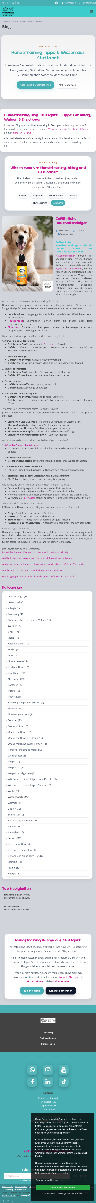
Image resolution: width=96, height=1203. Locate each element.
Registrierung (87, 2)
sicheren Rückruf (22, 132)
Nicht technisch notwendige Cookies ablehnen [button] (62, 1193)
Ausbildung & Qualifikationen (35, 84)
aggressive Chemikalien (69, 268)
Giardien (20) (15, 625)
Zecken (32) (14, 808)
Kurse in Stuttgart (69, 977)
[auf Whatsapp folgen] (18, 2)
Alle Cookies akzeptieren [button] (63, 1187)
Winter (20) (14, 791)
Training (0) (14, 867)
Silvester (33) (15, 708)
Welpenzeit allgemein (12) (22, 773)
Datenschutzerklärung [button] (47, 1180)
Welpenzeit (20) (16, 767)
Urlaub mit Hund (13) (19, 732)
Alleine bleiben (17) (18, 643)
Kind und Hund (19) (18, 667)
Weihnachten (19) (17, 755)
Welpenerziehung (57, 129)
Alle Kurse (58, 202)
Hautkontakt (15, 320)
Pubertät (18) (15, 696)
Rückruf (73, 195)
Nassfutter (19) (16, 679)
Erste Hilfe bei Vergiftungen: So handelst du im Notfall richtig (35, 552)
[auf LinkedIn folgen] (13, 2)
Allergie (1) (14, 608)
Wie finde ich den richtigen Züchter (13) (29, 785)
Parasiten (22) (15, 684)
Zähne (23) (14, 826)
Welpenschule (60, 981)
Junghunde (38, 195)
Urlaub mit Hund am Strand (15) (25, 738)
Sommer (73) (15, 720)
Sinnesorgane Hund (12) (21, 714)
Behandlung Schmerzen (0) (22, 820)
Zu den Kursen (32, 990)
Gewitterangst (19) (18, 596)
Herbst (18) (14, 649)
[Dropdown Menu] (91, 11)
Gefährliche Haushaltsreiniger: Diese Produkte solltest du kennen (37, 558)
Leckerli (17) (14, 838)
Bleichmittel (50, 344)
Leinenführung (56, 195)
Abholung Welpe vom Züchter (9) (26, 702)
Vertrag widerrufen (15, 1190)
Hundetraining (40, 202)
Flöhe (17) (13, 637)
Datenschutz (21, 1186)
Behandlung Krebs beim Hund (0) (26, 855)
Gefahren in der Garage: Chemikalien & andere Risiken (32, 570)
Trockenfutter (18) (18, 726)
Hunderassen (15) (18, 661)
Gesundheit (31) (16, 602)
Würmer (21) (15, 802)
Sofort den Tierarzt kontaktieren (21, 445)
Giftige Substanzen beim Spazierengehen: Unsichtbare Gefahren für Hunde (43, 564)
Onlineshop (48, 1033)
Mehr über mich (67, 84)
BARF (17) (13, 631)
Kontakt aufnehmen (60, 990)
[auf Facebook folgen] (8, 2)
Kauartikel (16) (16, 832)
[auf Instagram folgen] (2, 2)
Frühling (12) (15, 861)
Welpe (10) (14, 761)
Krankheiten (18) (17, 673)
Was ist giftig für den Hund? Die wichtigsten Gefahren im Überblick (38, 576)
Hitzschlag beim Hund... (17, 894)
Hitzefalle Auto (12, 906)
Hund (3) (12, 655)
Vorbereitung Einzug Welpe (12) (25, 749)
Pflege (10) (14, 690)
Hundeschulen (48, 1044)
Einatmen (13, 327)
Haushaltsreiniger (65, 255)
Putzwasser (29, 497)
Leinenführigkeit (81, 129)
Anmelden (69, 2)
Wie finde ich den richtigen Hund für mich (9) (32, 779)
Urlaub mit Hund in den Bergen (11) (27, 743)
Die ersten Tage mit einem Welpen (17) (29, 620)
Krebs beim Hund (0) (19, 844)
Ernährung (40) (16, 614)
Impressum (7, 1186)
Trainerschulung (48, 1038)
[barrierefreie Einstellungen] (56, 2)
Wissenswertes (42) (18, 796)
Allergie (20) (14, 873)
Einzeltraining (35, 981)
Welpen (22, 195)
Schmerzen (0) (16, 814)
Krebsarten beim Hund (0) (22, 850)
